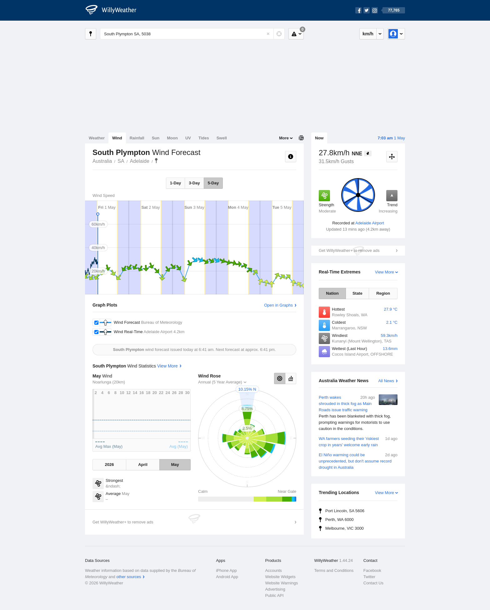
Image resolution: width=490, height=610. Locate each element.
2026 (109, 464)
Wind (117, 138)
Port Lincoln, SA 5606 (344, 510)
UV (188, 138)
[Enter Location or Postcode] (192, 33)
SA (121, 161)
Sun (156, 138)
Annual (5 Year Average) (220, 382)
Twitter (369, 576)
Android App (227, 576)
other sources (128, 576)
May (175, 464)
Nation (332, 293)
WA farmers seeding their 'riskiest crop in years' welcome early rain (358, 441)
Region (383, 293)
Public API (274, 595)
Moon (172, 138)
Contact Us (373, 583)
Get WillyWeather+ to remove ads (349, 250)
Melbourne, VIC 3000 (344, 528)
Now (319, 138)
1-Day (175, 183)
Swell (222, 138)
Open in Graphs (278, 305)
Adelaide (139, 161)
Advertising (275, 589)
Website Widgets (280, 576)
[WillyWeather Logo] (114, 10)
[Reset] (268, 33)
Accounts (273, 570)
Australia (102, 161)
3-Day (194, 183)
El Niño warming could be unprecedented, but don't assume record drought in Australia (358, 461)
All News (386, 380)
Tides (203, 138)
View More (384, 272)
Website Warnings (281, 583)
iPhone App (226, 570)
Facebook (372, 570)
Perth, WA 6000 (339, 519)
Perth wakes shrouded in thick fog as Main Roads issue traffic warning (358, 413)
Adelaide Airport (369, 223)
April (143, 464)
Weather (97, 138)
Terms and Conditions (334, 570)
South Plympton (156, 160)
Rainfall (137, 138)
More (284, 138)
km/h (367, 33)
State (357, 293)
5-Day (213, 183)
